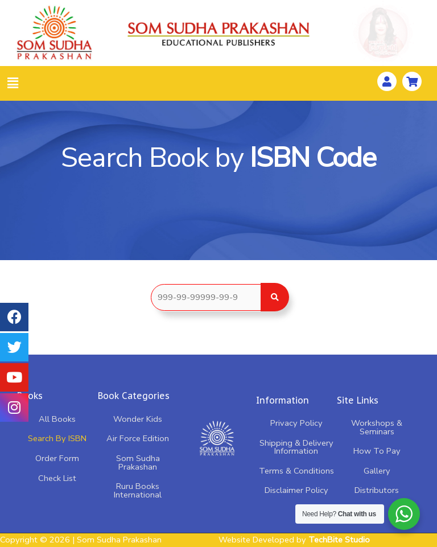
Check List (57, 478)
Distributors (376, 490)
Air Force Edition (137, 438)
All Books (57, 419)
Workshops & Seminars (376, 427)
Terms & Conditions (296, 470)
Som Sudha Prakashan (138, 462)
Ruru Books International (138, 490)
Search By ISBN (57, 438)
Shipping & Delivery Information (296, 447)
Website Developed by (294, 539)
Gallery (377, 470)
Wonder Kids (137, 419)
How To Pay (377, 450)
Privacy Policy (296, 423)
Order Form (57, 458)
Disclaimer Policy (296, 490)
